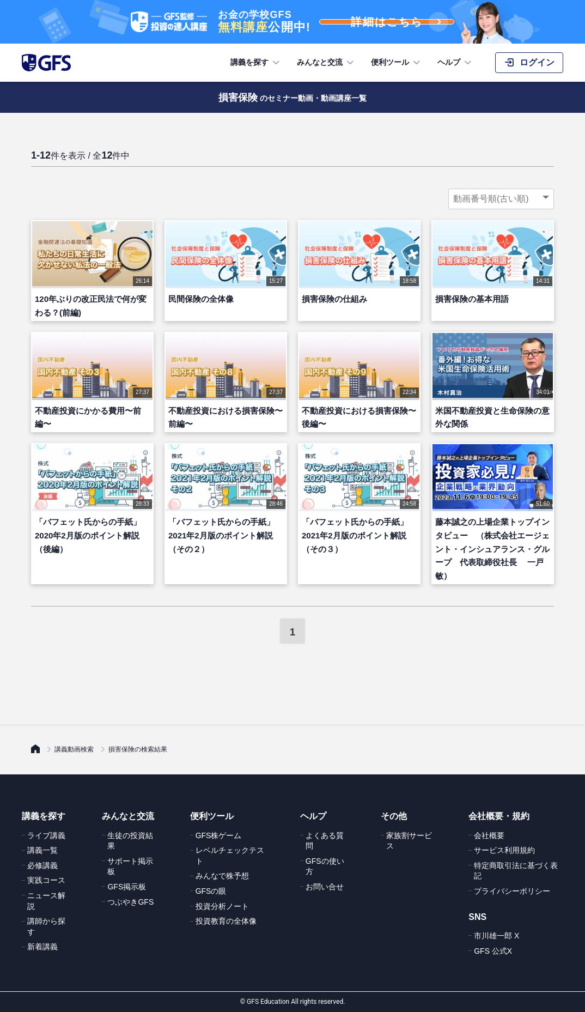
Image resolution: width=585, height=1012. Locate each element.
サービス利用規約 (504, 850)
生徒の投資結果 (130, 841)
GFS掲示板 (126, 886)
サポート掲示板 (130, 866)
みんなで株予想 (222, 875)
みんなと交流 (326, 62)
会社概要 (489, 835)
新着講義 (42, 946)
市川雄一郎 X (496, 935)
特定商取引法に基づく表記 (516, 871)
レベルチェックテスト (230, 855)
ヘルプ (455, 62)
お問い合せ (325, 886)
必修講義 (42, 865)
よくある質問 (325, 841)
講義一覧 (42, 850)
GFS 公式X (493, 951)
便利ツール (396, 62)
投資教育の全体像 (226, 921)
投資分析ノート (222, 906)
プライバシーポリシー (512, 891)
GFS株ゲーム (219, 835)
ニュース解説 (46, 901)
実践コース (46, 880)
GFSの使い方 (325, 866)
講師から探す (46, 926)
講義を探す (256, 62)
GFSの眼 (211, 891)
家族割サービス (409, 841)
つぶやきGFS (130, 902)
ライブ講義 (46, 835)
